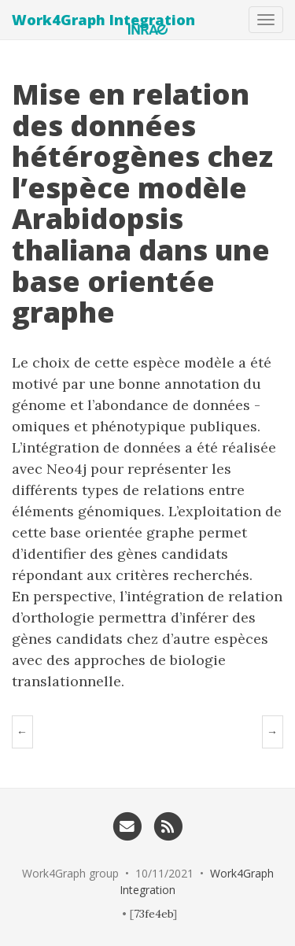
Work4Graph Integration (103, 19)
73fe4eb (153, 914)
